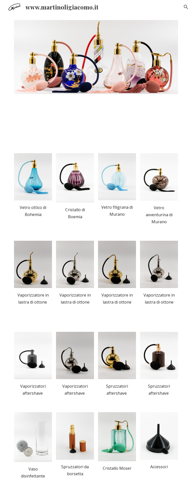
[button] (186, 7)
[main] (33, 210)
